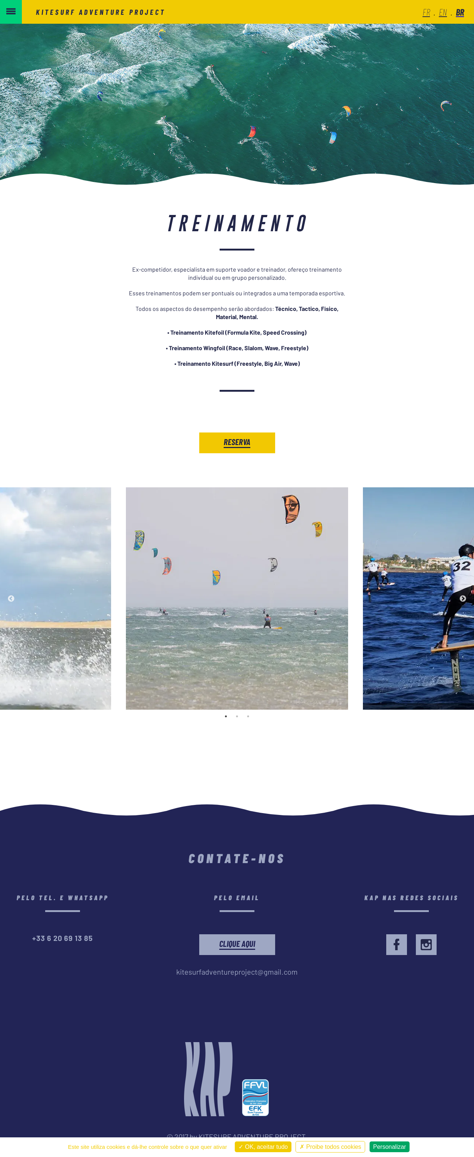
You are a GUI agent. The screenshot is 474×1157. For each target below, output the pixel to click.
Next (463, 599)
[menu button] (11, 12)
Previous (11, 599)
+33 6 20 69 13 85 (62, 938)
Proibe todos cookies (330, 1147)
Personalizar (389, 1147)
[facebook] (396, 944)
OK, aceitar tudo (263, 1147)
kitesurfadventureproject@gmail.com (237, 971)
